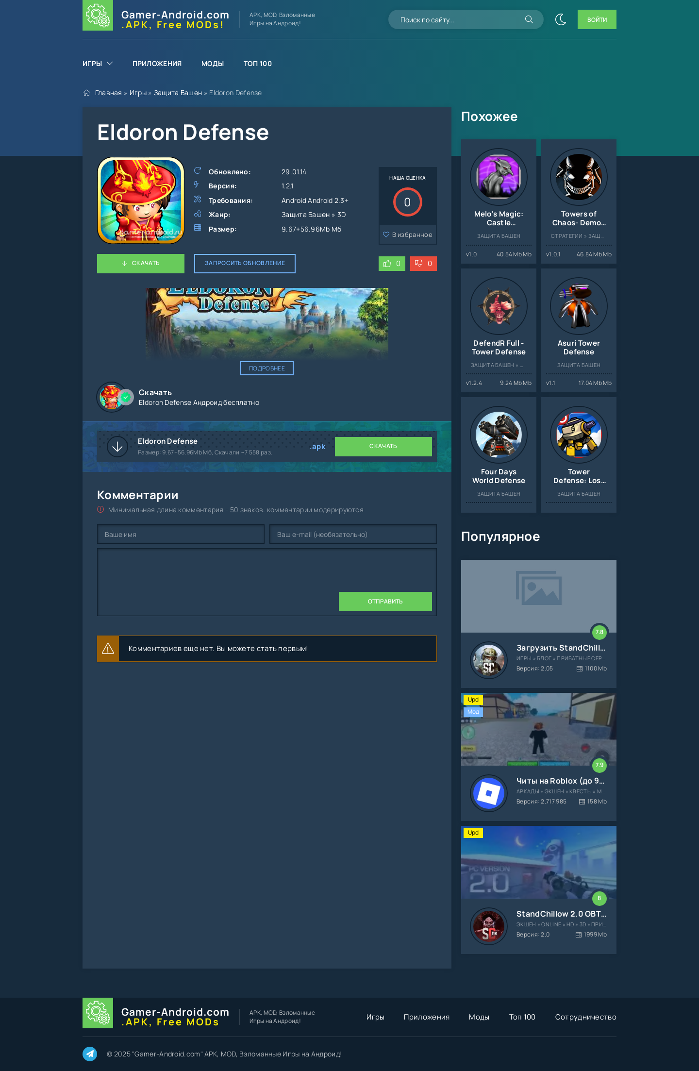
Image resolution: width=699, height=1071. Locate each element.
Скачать (146, 263)
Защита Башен (178, 92)
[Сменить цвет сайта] (560, 19)
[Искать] (529, 19)
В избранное (412, 234)
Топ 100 (258, 63)
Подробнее (267, 368)
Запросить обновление (245, 263)
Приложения (157, 63)
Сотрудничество (585, 1017)
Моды (212, 63)
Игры (92, 63)
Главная (108, 92)
